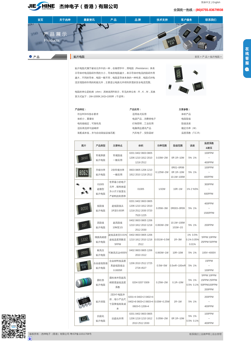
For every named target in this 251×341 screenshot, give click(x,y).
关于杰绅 (64, 19)
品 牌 (138, 19)
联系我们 (210, 19)
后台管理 (217, 334)
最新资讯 (89, 19)
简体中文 (206, 2)
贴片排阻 (100, 301)
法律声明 (205, 334)
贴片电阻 (215, 56)
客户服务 (186, 19)
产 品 (113, 19)
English (216, 2)
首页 (40, 19)
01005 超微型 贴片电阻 (100, 189)
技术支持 (162, 19)
